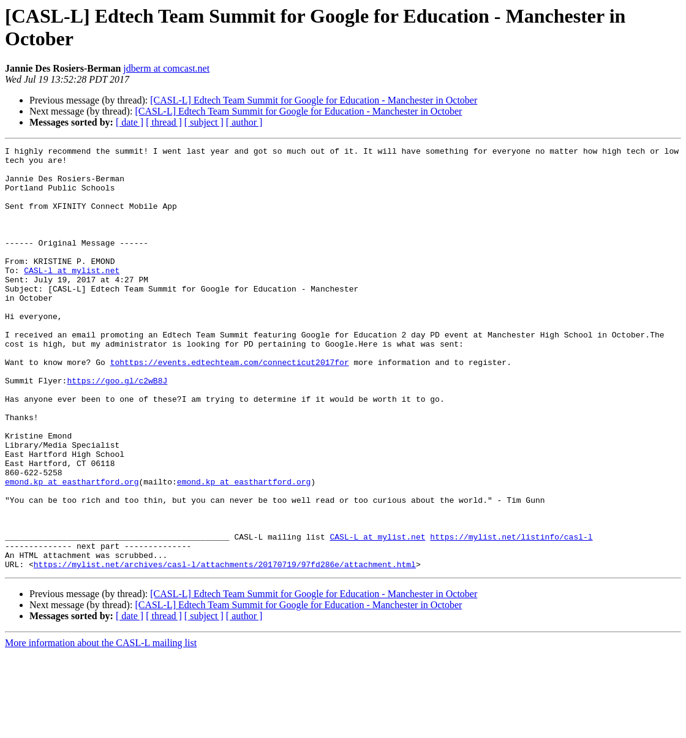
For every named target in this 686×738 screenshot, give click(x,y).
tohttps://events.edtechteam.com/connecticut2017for (229, 406)
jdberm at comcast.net (166, 68)
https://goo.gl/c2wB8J (117, 428)
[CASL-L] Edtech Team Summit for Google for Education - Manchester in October (313, 100)
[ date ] (129, 122)
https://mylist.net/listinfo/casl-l (511, 615)
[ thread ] (164, 122)
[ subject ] (204, 122)
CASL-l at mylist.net (71, 295)
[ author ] (244, 122)
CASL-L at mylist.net (377, 615)
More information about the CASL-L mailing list (101, 727)
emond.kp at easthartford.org (71, 549)
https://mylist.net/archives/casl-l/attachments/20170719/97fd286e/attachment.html (225, 648)
